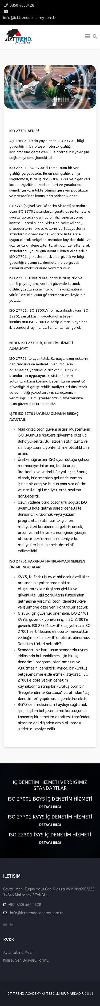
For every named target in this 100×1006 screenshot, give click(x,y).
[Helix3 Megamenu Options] (87, 37)
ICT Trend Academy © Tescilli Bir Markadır (45, 994)
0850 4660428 (22, 5)
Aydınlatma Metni (18, 952)
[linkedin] (11, 925)
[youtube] (5, 925)
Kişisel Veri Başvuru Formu (26, 960)
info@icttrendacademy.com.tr (29, 18)
